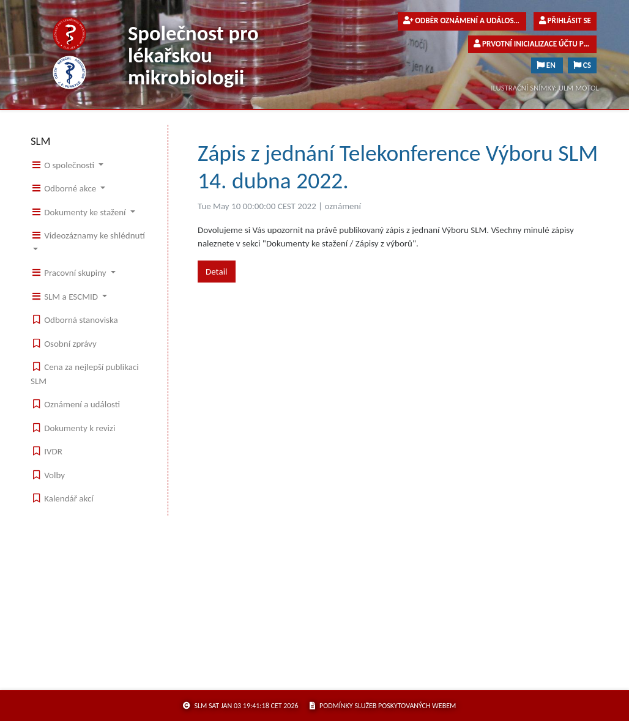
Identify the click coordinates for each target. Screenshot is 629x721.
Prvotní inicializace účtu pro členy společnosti (535, 44)
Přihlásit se (565, 21)
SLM (41, 141)
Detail (217, 271)
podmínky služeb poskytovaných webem (383, 705)
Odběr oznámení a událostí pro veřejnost (464, 21)
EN (547, 65)
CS (582, 65)
